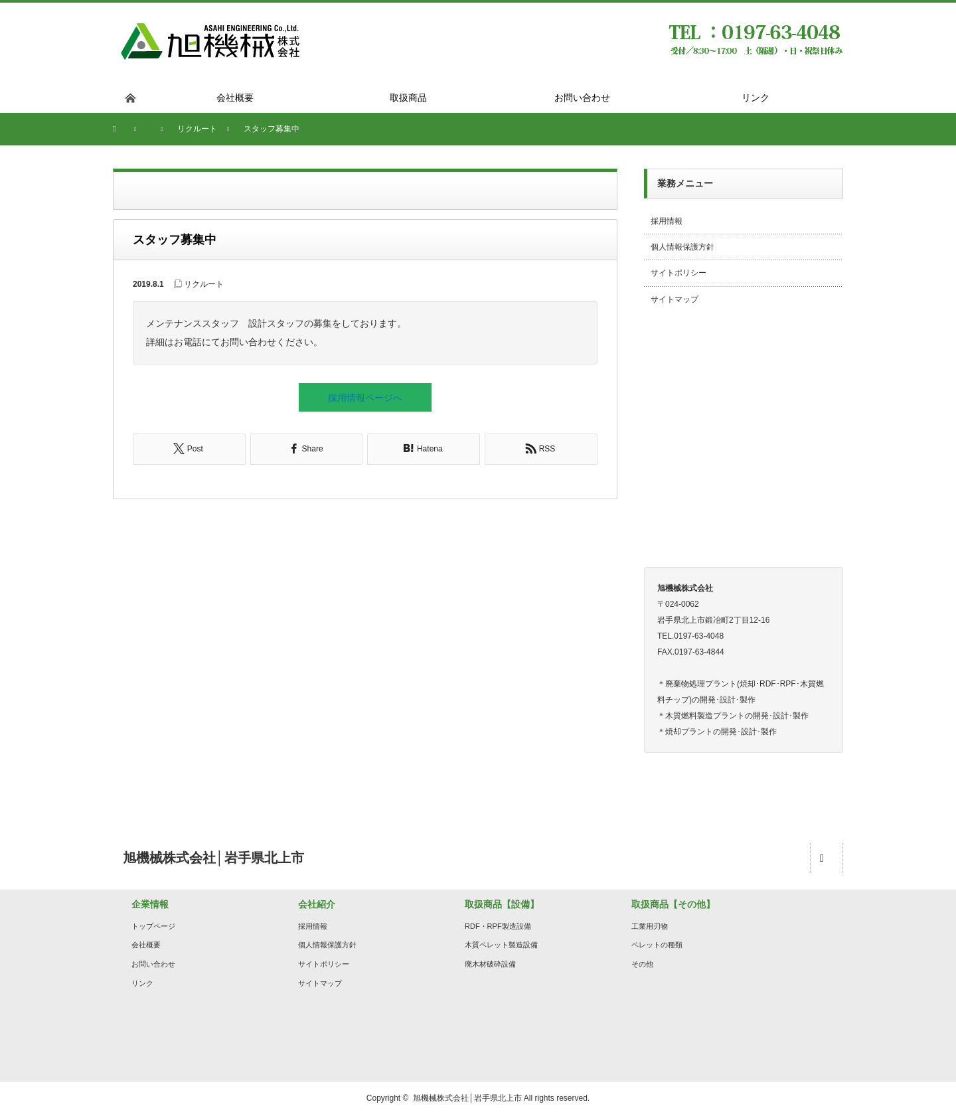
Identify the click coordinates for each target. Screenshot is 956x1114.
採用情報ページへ (365, 397)
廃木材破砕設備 (490, 964)
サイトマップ (674, 299)
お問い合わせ (153, 964)
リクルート (204, 284)
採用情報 (666, 221)
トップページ (153, 926)
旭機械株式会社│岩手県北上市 (467, 1098)
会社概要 (146, 945)
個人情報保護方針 (682, 247)
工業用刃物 (649, 926)
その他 (642, 964)
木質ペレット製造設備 (501, 945)
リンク (142, 983)
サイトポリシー (678, 273)
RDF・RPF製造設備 (498, 926)
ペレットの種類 (656, 945)
